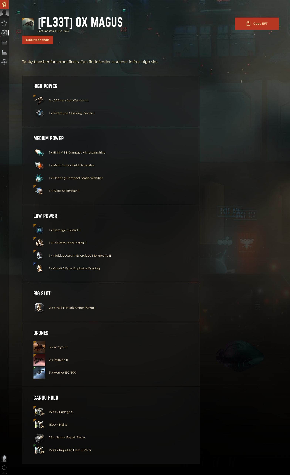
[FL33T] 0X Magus (80, 21)
